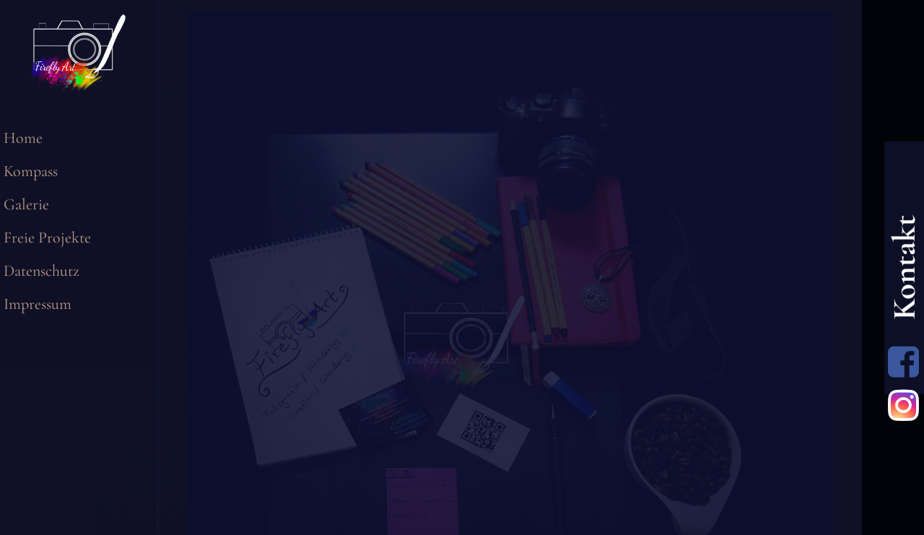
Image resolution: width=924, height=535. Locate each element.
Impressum (37, 304)
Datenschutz (41, 270)
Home (23, 138)
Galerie (26, 204)
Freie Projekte (47, 237)
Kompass (31, 171)
